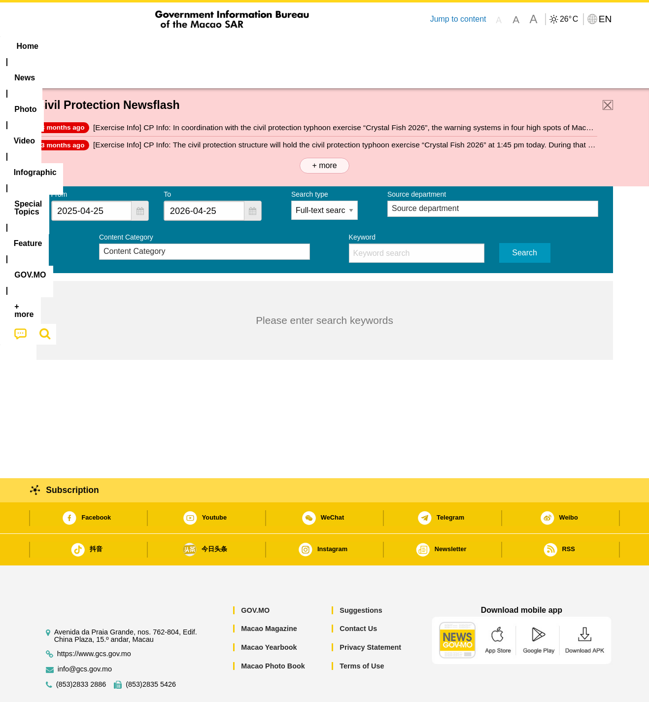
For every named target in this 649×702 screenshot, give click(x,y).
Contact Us (358, 598)
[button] (140, 180)
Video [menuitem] (182, 46)
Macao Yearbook (269, 617)
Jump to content (458, 19)
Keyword (362, 207)
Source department (416, 164)
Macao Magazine (269, 598)
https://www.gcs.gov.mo (94, 624)
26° (569, 19)
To (167, 164)
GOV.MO (255, 580)
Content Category (126, 207)
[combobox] (92, 180)
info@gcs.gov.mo (85, 639)
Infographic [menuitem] (234, 46)
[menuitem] (98, 46)
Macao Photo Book (273, 636)
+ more (324, 135)
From (59, 164)
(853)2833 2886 (81, 654)
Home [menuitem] (56, 46)
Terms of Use (362, 636)
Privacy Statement (370, 617)
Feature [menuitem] (362, 46)
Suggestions (361, 580)
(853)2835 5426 (151, 654)
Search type (309, 164)
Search (524, 222)
